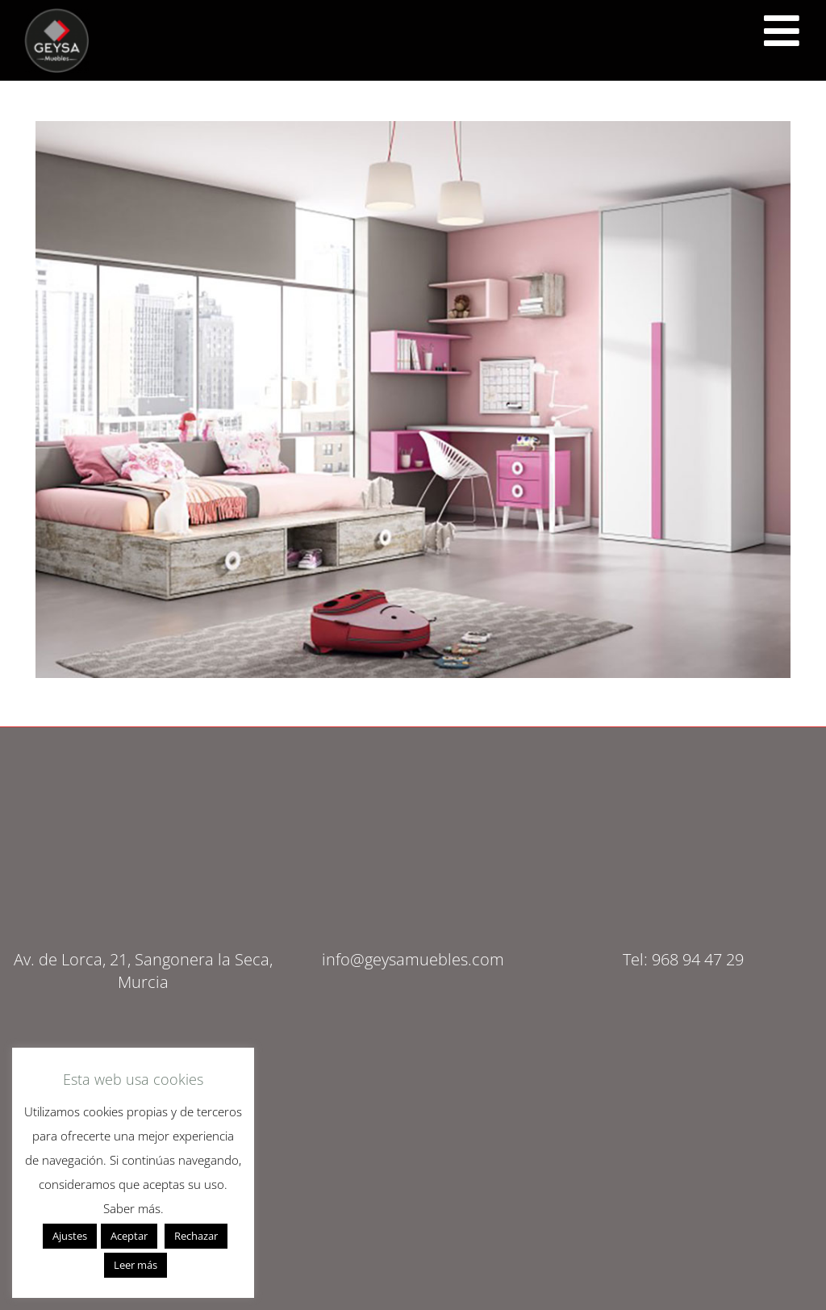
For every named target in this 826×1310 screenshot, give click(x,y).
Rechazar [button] (196, 1235)
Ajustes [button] (69, 1235)
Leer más (135, 1265)
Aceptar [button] (129, 1235)
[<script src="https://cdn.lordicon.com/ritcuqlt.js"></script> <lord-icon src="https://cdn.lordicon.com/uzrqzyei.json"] (781, 30)
